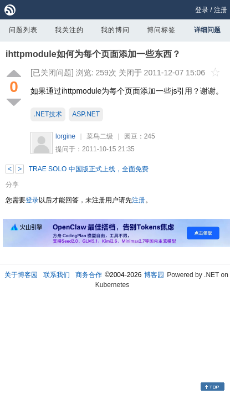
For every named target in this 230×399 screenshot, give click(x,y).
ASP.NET (86, 114)
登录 (201, 10)
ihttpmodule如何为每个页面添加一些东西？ (93, 54)
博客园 (154, 275)
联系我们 (56, 275)
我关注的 (69, 30)
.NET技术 (48, 114)
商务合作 (88, 275)
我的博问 (115, 30)
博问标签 (161, 30)
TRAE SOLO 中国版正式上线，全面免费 (89, 169)
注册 (220, 10)
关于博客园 (21, 275)
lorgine (65, 136)
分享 (12, 184)
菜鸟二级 (99, 136)
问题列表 (23, 30)
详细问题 (207, 30)
